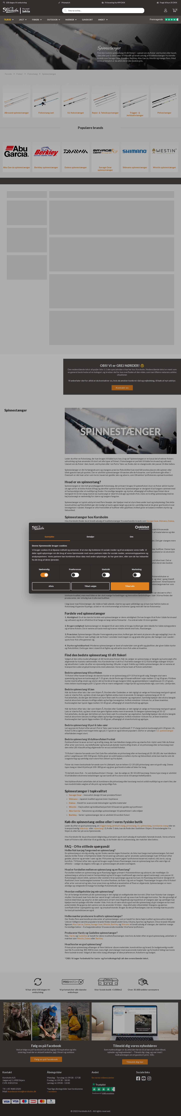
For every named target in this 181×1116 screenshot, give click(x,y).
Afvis (51, 586)
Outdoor (52, 19)
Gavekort (87, 19)
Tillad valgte (90, 586)
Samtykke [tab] (49, 537)
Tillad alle (129, 586)
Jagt (21, 19)
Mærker (69, 19)
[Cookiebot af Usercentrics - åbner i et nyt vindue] (137, 528)
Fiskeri (35, 19)
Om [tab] (131, 537)
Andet (101, 19)
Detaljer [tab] (90, 537)
